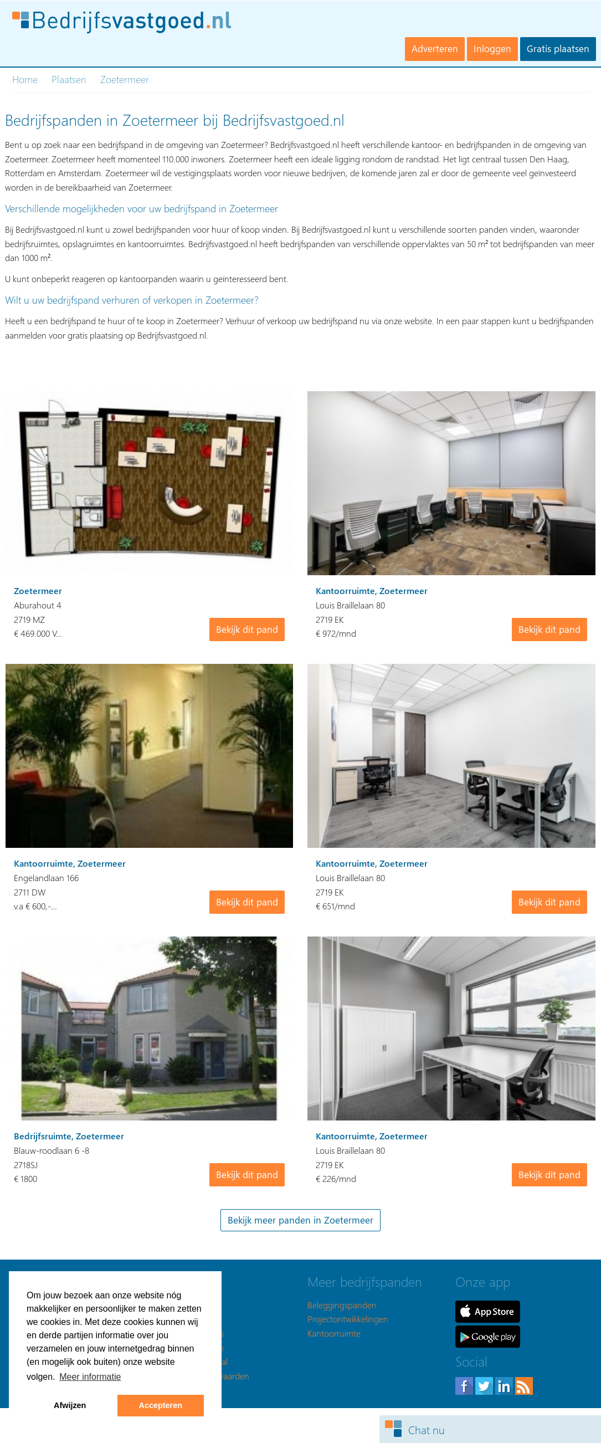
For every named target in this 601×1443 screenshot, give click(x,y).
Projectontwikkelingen (347, 1318)
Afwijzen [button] (70, 1405)
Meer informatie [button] (90, 1376)
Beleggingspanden (342, 1305)
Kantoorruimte (334, 1333)
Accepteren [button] (160, 1405)
